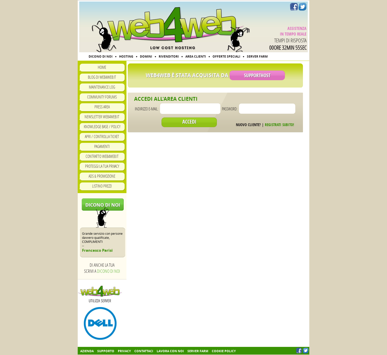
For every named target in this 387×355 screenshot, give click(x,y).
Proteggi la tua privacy (102, 166)
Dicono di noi (102, 205)
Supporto (105, 351)
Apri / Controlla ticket (102, 136)
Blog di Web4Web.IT (102, 77)
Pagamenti (102, 146)
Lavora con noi (170, 351)
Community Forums (102, 96)
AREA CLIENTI (195, 56)
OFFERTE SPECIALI (226, 56)
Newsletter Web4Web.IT (102, 116)
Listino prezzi (102, 186)
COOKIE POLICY (224, 351)
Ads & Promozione (102, 176)
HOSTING (126, 56)
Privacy (124, 351)
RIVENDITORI (169, 56)
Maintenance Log (102, 87)
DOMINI (146, 56)
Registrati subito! (279, 124)
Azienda (87, 351)
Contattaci (143, 351)
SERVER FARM (257, 56)
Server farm (197, 351)
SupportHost (257, 75)
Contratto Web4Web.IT (102, 156)
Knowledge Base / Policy (102, 126)
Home (102, 67)
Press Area (102, 106)
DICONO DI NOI (100, 56)
